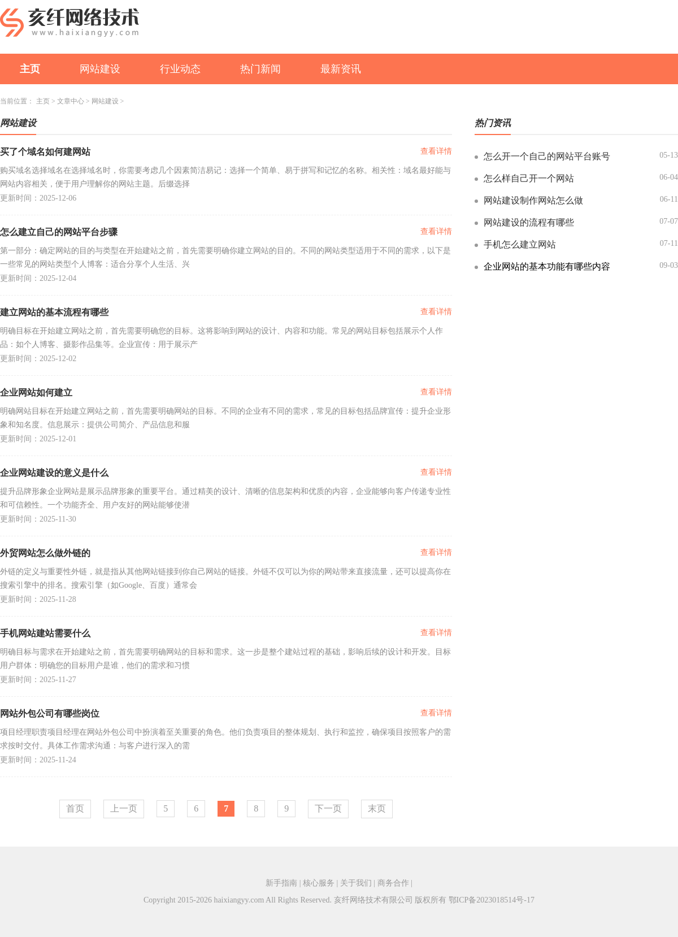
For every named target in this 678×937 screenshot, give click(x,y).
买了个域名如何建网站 (45, 152)
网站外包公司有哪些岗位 (49, 713)
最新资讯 (340, 69)
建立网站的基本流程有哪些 (54, 312)
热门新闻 (260, 69)
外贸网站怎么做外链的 (45, 553)
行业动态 (180, 69)
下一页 (328, 808)
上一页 (123, 808)
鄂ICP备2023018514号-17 (491, 900)
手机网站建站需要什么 (45, 633)
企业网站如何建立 (36, 392)
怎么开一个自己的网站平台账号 (547, 156)
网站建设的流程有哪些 (529, 222)
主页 (30, 69)
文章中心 (70, 101)
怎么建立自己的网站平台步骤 (59, 232)
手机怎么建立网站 (520, 244)
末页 (377, 808)
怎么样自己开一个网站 (529, 178)
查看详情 (436, 151)
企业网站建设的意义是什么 (54, 473)
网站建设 (100, 69)
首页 (75, 808)
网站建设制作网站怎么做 (533, 200)
